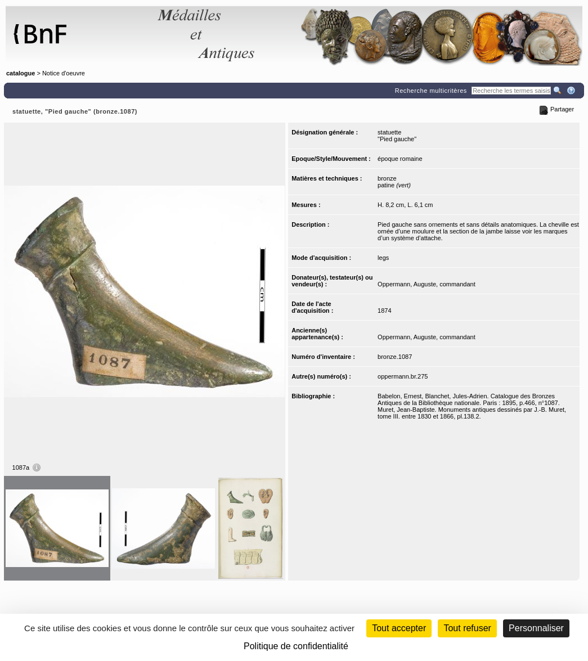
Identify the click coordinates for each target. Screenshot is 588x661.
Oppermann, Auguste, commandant (426, 284)
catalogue (20, 73)
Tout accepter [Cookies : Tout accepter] (399, 628)
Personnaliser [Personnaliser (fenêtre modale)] (536, 628)
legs (383, 257)
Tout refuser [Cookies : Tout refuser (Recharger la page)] (467, 628)
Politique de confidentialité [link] (296, 646)
